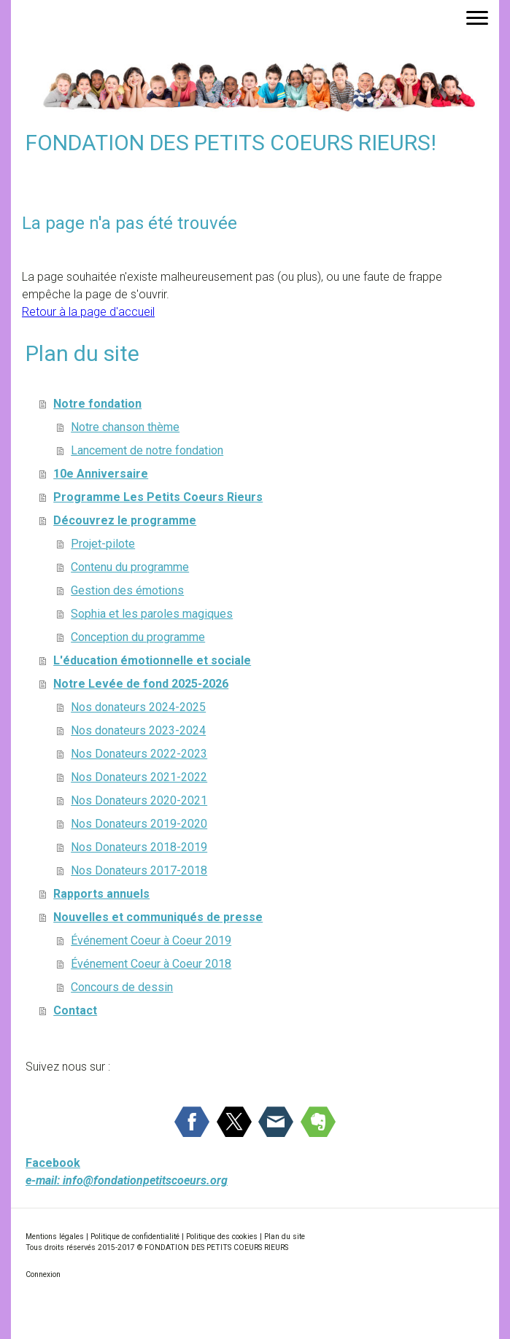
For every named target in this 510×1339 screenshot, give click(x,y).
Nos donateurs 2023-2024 (138, 730)
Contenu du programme (130, 567)
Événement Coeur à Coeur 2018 (151, 964)
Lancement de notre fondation (147, 450)
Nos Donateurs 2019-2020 (139, 824)
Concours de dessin (122, 987)
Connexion (43, 1274)
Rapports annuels (101, 894)
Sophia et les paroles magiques (152, 614)
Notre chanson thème (125, 427)
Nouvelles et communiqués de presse (158, 917)
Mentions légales (55, 1236)
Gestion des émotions (127, 590)
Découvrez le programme (124, 520)
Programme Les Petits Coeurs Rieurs (158, 497)
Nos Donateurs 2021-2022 (139, 777)
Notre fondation (97, 404)
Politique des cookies (222, 1236)
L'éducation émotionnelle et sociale (152, 660)
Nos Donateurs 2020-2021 (139, 800)
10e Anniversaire (100, 474)
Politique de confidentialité (134, 1236)
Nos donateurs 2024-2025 (138, 707)
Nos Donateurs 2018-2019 (139, 847)
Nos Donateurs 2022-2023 (139, 754)
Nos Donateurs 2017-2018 (139, 870)
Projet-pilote (103, 544)
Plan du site (284, 1236)
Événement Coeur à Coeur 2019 (151, 940)
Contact (75, 1010)
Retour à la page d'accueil (88, 312)
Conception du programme (138, 637)
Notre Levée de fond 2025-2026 (140, 684)
